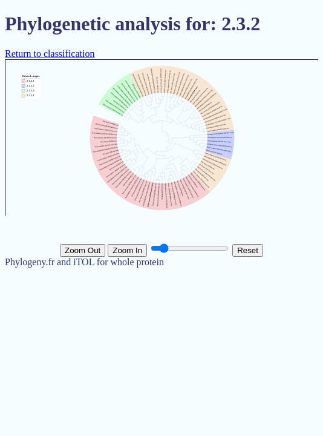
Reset (247, 250)
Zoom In (127, 250)
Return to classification (49, 53)
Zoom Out (82, 250)
